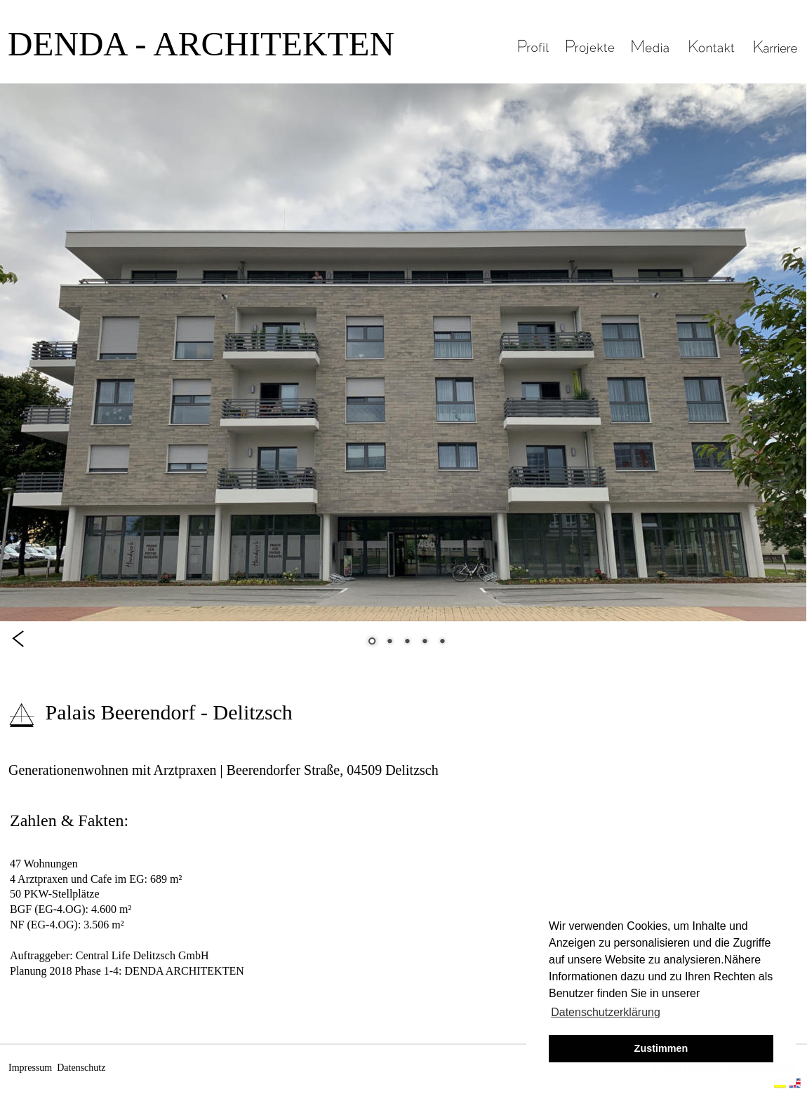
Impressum (30, 1067)
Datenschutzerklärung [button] (605, 1012)
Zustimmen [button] (661, 1048)
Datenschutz (81, 1067)
